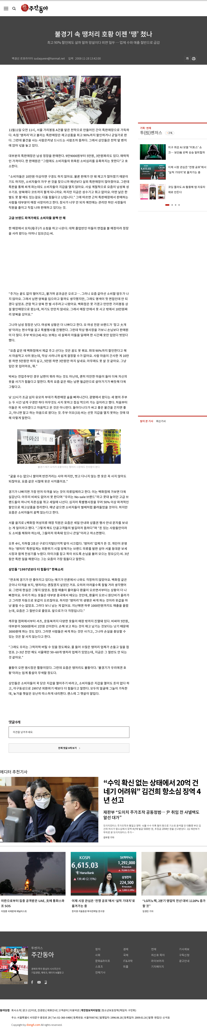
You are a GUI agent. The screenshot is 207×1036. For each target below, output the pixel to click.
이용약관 (74, 1010)
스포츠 (99, 966)
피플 (125, 966)
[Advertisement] (60, 262)
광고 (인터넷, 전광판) (34, 1010)
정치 (97, 949)
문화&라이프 (102, 961)
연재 (153, 949)
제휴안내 (52, 1010)
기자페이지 (157, 966)
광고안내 (184, 961)
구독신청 (184, 955)
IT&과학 (128, 961)
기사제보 (184, 949)
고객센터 (63, 1010)
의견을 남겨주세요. (23, 732)
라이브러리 (157, 961)
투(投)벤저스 (151, 132)
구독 (170, 133)
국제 (125, 955)
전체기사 (100, 972)
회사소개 (16, 1010)
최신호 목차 (158, 955)
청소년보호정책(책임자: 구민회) (119, 1010)
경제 (125, 949)
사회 (97, 955)
